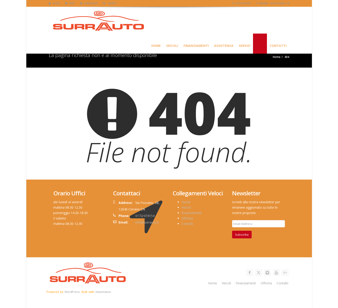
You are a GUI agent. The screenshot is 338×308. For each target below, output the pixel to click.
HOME (156, 45)
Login (54, 3)
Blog (260, 45)
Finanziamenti (196, 45)
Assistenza (223, 45)
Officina (187, 218)
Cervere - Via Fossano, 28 (272, 3)
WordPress (72, 292)
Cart (70, 3)
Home (185, 202)
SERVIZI (244, 45)
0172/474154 (144, 216)
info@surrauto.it (147, 222)
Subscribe (242, 235)
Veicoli (172, 45)
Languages (89, 3)
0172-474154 (242, 3)
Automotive (103, 292)
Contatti (278, 45)
